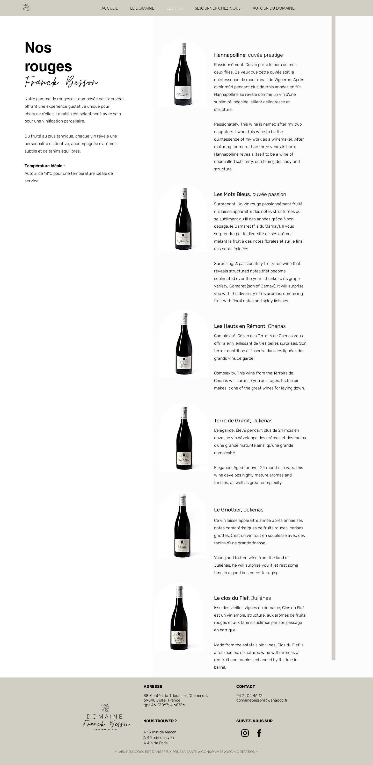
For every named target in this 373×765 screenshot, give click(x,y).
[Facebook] (259, 733)
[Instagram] (245, 733)
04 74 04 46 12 (249, 695)
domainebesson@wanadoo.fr (262, 700)
